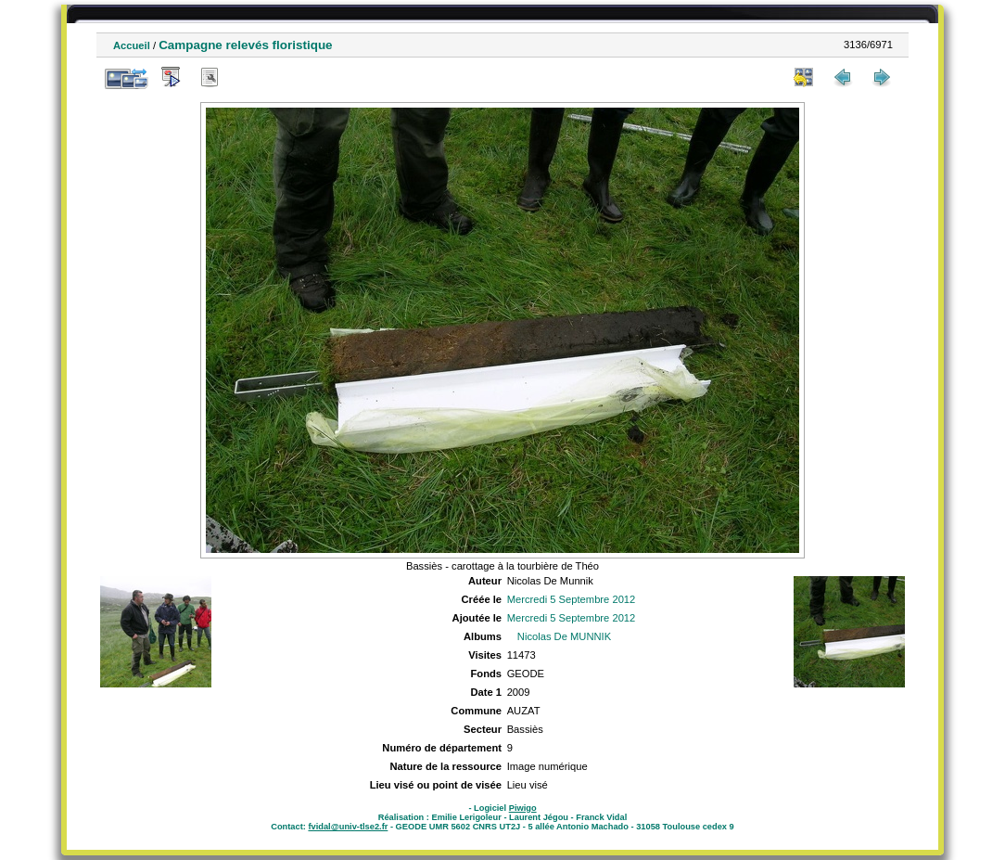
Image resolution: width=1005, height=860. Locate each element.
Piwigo (523, 808)
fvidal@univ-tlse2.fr (348, 826)
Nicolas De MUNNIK (564, 636)
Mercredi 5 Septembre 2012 (571, 599)
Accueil (131, 45)
